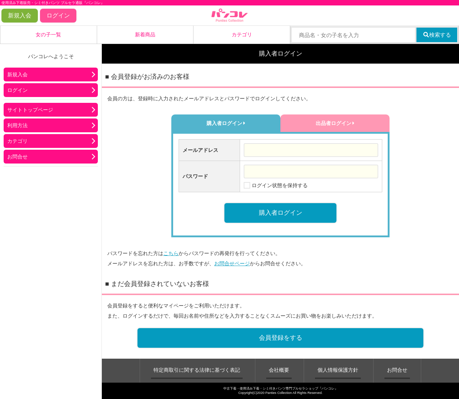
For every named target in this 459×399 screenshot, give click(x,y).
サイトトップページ (30, 110)
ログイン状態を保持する (280, 185)
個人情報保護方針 (338, 370)
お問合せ (17, 157)
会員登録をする (280, 337)
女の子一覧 (48, 34)
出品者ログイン (335, 123)
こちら (171, 253)
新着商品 (145, 34)
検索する (437, 35)
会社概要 (279, 370)
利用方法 (17, 125)
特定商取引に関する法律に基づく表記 (196, 370)
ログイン (58, 15)
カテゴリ (242, 34)
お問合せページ (232, 263)
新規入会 (19, 15)
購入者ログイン (226, 123)
